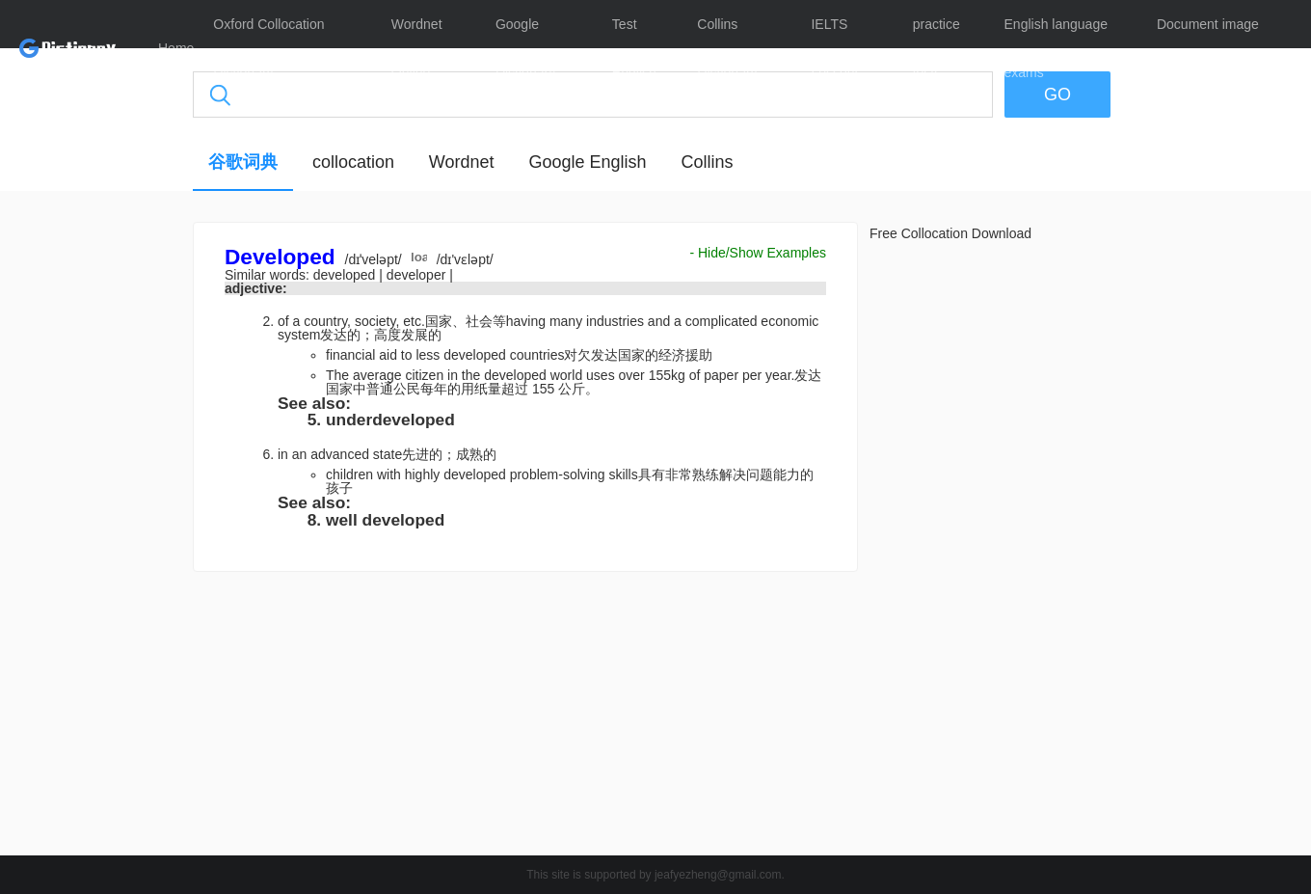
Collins (707, 162)
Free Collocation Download (950, 233)
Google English (587, 162)
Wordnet (462, 162)
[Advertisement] (101, 516)
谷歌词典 (243, 162)
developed (346, 275)
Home (176, 48)
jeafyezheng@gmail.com (718, 874)
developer (418, 275)
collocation (353, 162)
